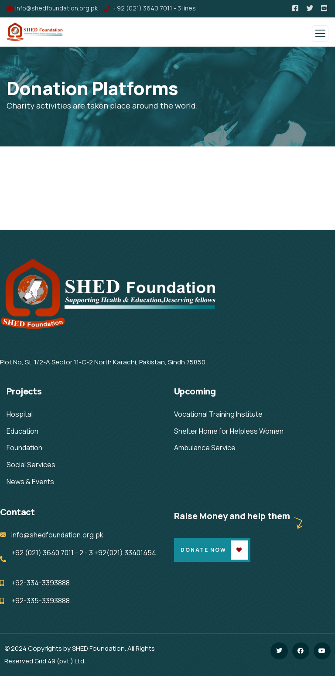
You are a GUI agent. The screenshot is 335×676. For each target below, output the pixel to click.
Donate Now (203, 550)
